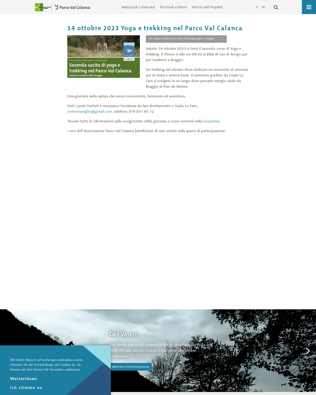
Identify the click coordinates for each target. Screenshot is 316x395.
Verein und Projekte (207, 7)
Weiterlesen (23, 378)
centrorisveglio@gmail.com (89, 111)
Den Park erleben (173, 7)
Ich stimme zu (26, 387)
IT (257, 7)
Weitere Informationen (130, 367)
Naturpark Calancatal (138, 7)
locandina (211, 121)
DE (263, 7)
